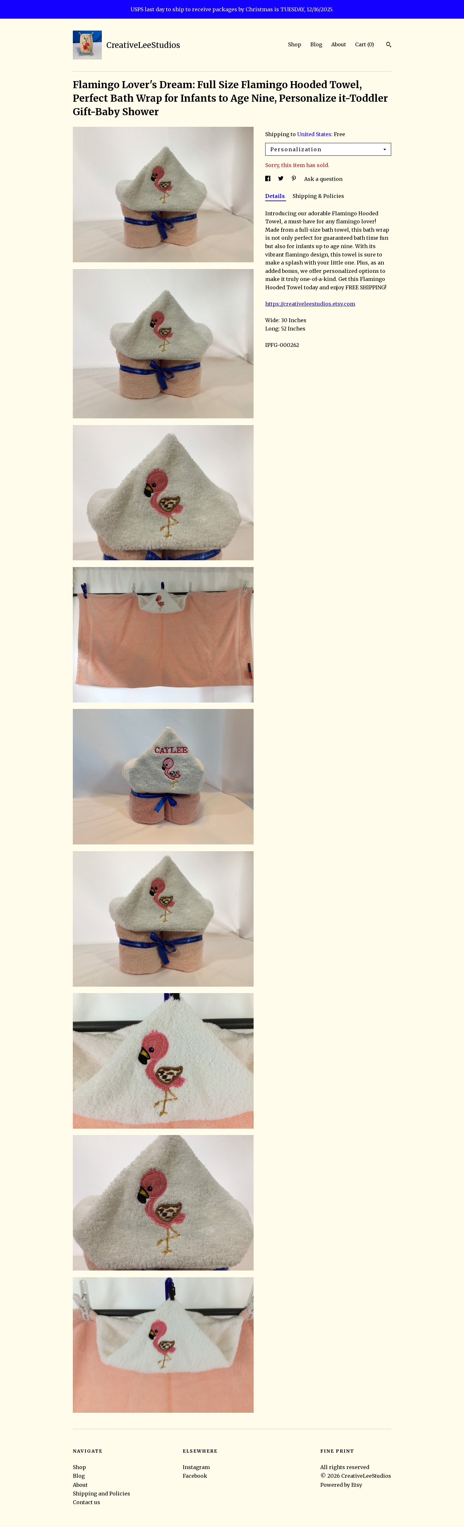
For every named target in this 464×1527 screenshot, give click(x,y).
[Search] (388, 45)
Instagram (196, 1467)
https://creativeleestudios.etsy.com (310, 304)
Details (275, 196)
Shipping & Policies (318, 196)
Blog (316, 44)
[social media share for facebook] (268, 179)
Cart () (364, 44)
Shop (294, 44)
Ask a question (323, 179)
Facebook (195, 1476)
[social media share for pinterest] (294, 179)
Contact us (86, 1502)
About (338, 44)
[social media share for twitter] (281, 179)
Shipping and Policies (101, 1493)
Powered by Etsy (341, 1485)
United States (314, 134)
